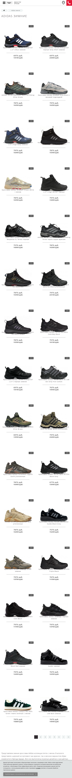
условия (38, 768)
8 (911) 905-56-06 (69, 3)
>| (68, 737)
